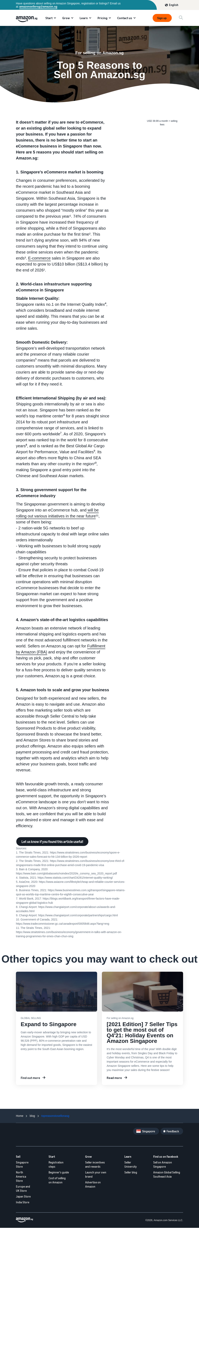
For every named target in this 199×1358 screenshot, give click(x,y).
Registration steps (56, 1164)
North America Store (21, 1176)
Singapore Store (22, 1164)
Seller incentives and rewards (95, 1164)
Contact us (124, 18)
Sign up (162, 18)
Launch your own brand (95, 1174)
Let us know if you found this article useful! (52, 841)
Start (49, 18)
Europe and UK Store (23, 1188)
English (173, 5)
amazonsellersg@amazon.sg (38, 6)
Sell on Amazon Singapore (162, 1164)
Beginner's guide (59, 1172)
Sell (18, 1156)
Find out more (30, 1078)
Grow (66, 18)
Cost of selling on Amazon (57, 1180)
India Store (22, 1202)
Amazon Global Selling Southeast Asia (166, 1174)
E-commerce (39, 258)
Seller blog (130, 1172)
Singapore (148, 1131)
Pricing (102, 18)
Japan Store (23, 1196)
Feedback (173, 1131)
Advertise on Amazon (93, 1184)
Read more (114, 1078)
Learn (84, 18)
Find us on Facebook (165, 1156)
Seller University (130, 1164)
